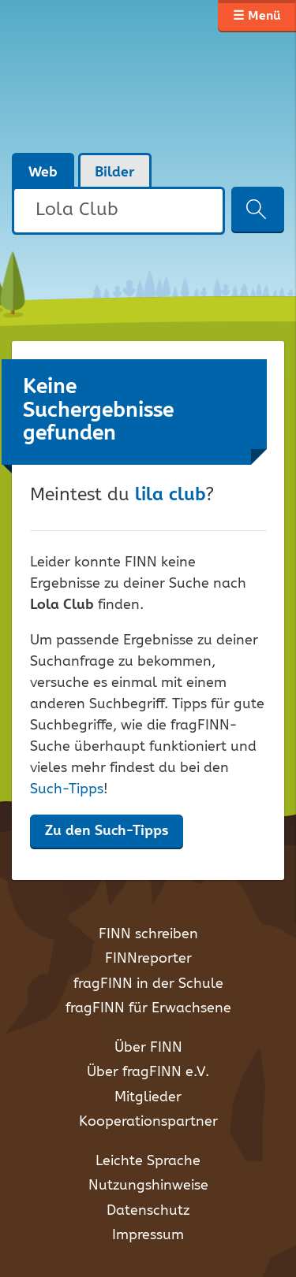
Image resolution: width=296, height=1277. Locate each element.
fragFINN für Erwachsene (148, 1008)
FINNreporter (148, 959)
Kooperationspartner (148, 1122)
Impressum (148, 1235)
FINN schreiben (148, 934)
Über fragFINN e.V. (148, 1072)
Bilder (115, 172)
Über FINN (148, 1048)
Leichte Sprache (148, 1161)
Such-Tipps (66, 789)
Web (43, 172)
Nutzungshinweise (148, 1186)
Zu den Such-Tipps (106, 831)
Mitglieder (148, 1097)
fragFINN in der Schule (148, 984)
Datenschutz (148, 1211)
